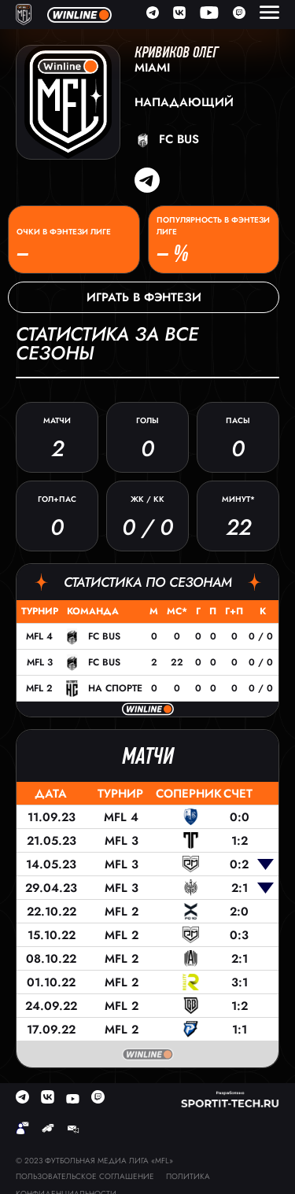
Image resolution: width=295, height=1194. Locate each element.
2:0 (239, 911)
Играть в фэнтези (144, 297)
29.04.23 (51, 888)
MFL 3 (40, 662)
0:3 (239, 935)
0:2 (239, 864)
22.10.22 (51, 911)
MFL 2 (39, 688)
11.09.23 (52, 817)
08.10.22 (51, 958)
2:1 (239, 888)
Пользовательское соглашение (85, 1176)
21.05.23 (51, 840)
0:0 (239, 817)
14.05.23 (51, 864)
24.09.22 (51, 1006)
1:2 (239, 840)
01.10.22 (51, 982)
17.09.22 (51, 1029)
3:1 (239, 982)
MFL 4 (39, 636)
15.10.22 (52, 935)
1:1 (239, 1029)
